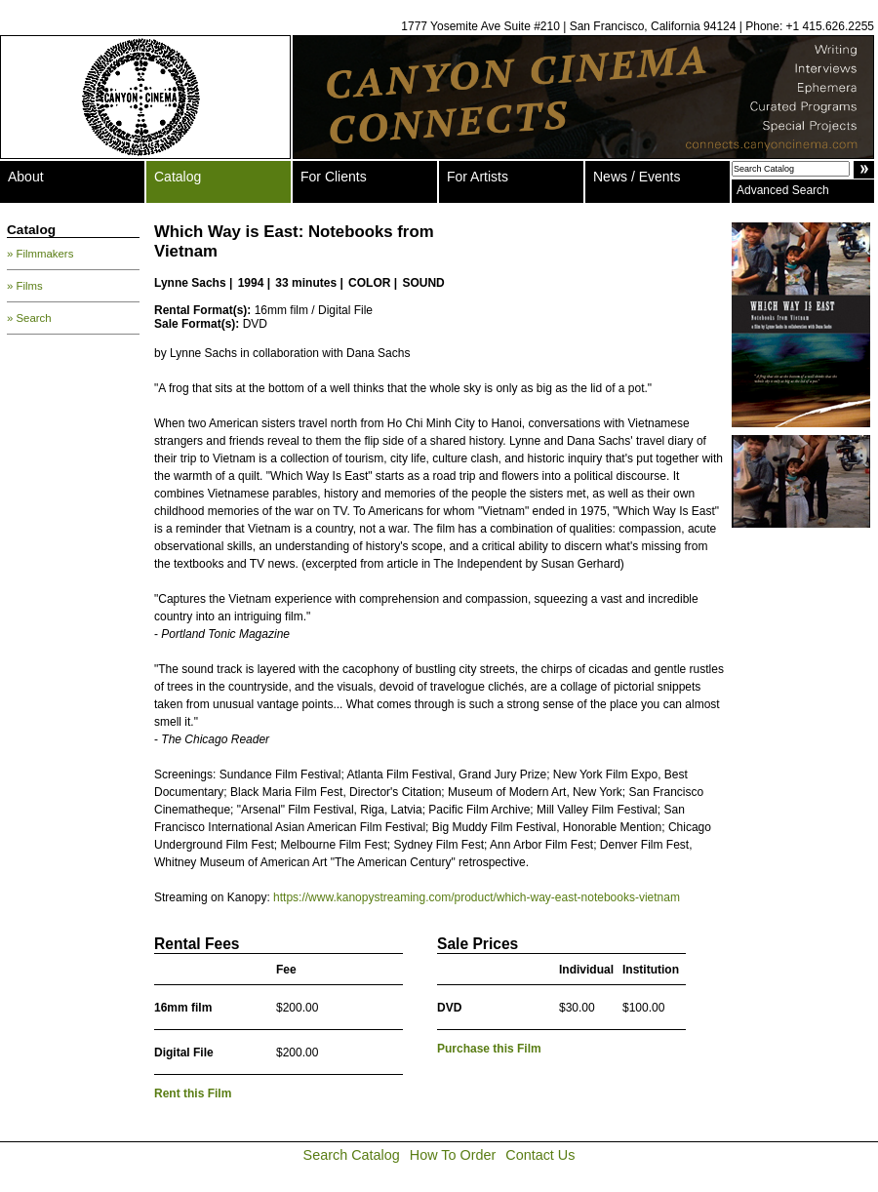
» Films (25, 286)
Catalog (177, 176)
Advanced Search (783, 190)
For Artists (477, 176)
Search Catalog (351, 1155)
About (26, 176)
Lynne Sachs (190, 283)
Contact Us (540, 1155)
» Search (29, 318)
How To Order (453, 1155)
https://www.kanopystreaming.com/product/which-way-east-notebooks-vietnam (476, 897)
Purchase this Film (489, 1048)
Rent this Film (192, 1093)
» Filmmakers (40, 253)
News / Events (636, 176)
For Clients (333, 176)
